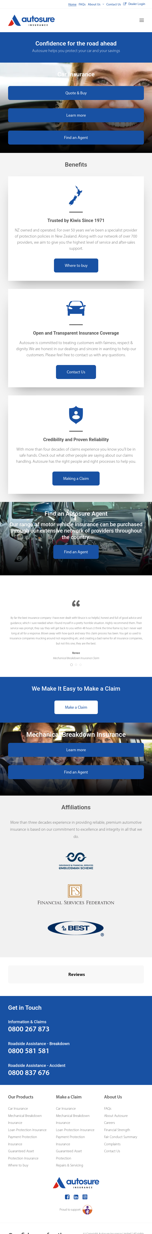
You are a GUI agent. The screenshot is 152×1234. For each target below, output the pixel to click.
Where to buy (18, 1143)
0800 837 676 (28, 1050)
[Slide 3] (80, 665)
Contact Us (113, 4)
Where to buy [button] (76, 265)
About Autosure (116, 1093)
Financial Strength (117, 1107)
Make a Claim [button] (76, 707)
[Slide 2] (76, 665)
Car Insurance (18, 1086)
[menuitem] (72, 4)
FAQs (82, 4)
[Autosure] (31, 20)
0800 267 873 (28, 1006)
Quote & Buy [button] (76, 93)
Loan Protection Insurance (27, 1107)
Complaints (112, 1121)
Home (72, 4)
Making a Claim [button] (76, 478)
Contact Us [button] (76, 372)
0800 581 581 (28, 1028)
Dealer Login (136, 4)
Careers (109, 1100)
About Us (96, 4)
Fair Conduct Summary (120, 1114)
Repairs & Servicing (69, 1143)
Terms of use (136, 1216)
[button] (141, 20)
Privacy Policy (119, 1216)
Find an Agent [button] (76, 137)
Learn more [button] (76, 115)
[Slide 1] (71, 665)
